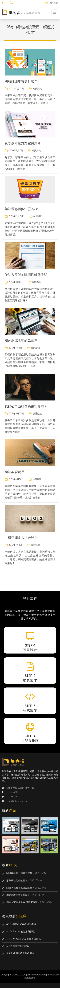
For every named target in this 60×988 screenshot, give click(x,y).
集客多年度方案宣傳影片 (23, 143)
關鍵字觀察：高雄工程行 (19, 873)
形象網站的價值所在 (17, 880)
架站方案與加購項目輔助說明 (26, 275)
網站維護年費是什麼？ (21, 81)
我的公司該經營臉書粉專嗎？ (26, 406)
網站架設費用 (14, 472)
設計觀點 (37, 413)
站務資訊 (37, 88)
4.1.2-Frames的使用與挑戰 (20, 931)
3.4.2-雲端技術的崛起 (17, 946)
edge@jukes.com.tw (17, 801)
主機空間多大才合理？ (21, 538)
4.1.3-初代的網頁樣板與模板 (21, 924)
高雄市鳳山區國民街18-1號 (20, 787)
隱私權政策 (30, 978)
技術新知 (35, 347)
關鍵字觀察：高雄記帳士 (19, 887)
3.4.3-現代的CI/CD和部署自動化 (23, 938)
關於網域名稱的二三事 (21, 340)
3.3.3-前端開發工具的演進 (20, 953)
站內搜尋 (53, 2)
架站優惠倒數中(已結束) (22, 209)
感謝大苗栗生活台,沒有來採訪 (22, 902)
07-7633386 (12, 792)
